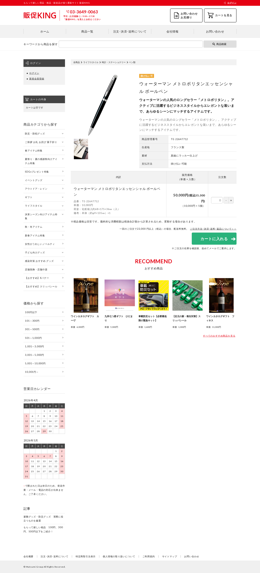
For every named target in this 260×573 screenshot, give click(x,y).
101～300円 (32, 320)
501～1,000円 (33, 337)
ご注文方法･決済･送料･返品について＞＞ (213, 228)
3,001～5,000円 (34, 354)
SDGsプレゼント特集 (37, 171)
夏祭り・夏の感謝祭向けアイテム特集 (41, 161)
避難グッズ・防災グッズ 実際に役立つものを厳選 (43, 518)
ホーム (44, 31)
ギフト (28, 197)
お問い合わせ (215, 31)
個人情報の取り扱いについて (119, 556)
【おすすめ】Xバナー (37, 277)
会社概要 (28, 556)
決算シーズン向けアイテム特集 (41, 216)
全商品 (76, 62)
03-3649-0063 (84, 11)
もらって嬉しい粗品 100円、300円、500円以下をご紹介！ (43, 529)
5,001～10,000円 (35, 363)
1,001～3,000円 (34, 346)
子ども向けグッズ (35, 252)
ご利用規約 (148, 556)
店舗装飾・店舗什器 (36, 269)
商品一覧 (87, 31)
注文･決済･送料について (130, 31)
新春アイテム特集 (35, 235)
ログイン (230, 2)
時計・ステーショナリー (114, 62)
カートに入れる (214, 238)
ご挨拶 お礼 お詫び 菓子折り (41, 142)
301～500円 (32, 329)
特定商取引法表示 (86, 556)
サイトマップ (169, 556)
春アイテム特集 (33, 150)
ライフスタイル (90, 62)
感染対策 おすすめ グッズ (39, 260)
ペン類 (132, 62)
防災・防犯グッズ (35, 133)
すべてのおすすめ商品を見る (219, 335)
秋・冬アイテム (33, 226)
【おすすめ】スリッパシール (41, 286)
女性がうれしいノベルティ (40, 243)
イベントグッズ (33, 180)
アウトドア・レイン (36, 188)
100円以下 (31, 312)
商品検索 (219, 44)
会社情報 (172, 31)
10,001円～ (31, 371)
